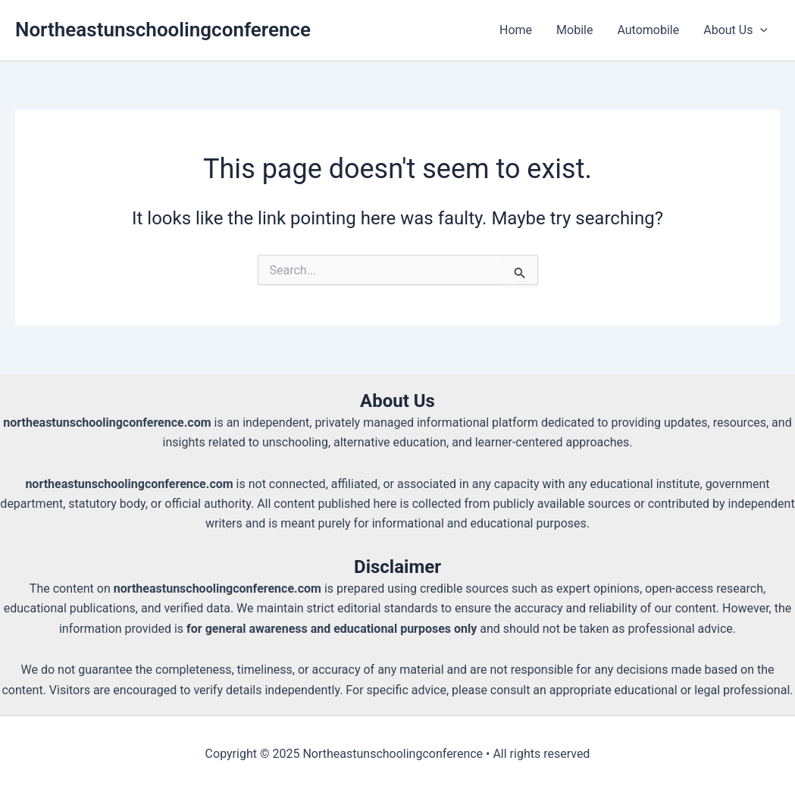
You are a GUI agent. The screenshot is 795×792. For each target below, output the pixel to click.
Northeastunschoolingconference (163, 29)
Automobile (648, 30)
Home (515, 30)
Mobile (574, 30)
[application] (760, 30)
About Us (735, 30)
